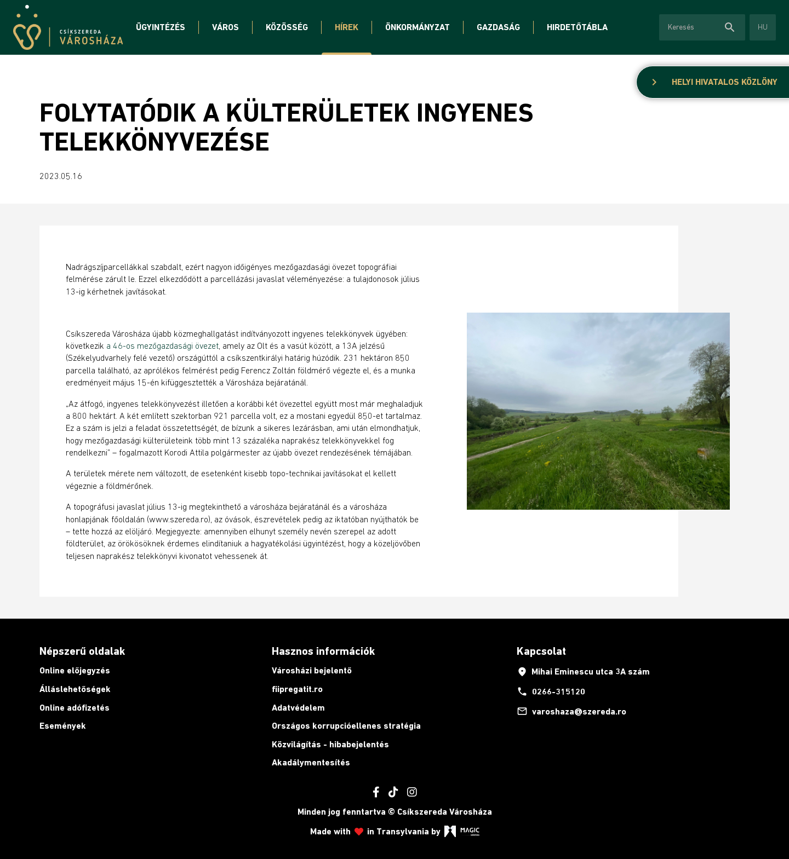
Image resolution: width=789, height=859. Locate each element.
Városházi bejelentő (312, 670)
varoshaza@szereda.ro (571, 711)
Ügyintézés (160, 27)
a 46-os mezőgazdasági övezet (162, 345)
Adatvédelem (298, 707)
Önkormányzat (417, 27)
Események (62, 725)
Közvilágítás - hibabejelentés (330, 744)
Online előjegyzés (74, 670)
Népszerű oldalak (82, 651)
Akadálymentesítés (311, 762)
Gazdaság (498, 27)
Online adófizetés (74, 707)
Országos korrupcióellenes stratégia (346, 725)
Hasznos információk (323, 651)
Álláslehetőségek (75, 689)
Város (225, 27)
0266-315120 (551, 691)
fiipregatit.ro (297, 689)
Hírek (346, 27)
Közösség (287, 27)
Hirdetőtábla (577, 27)
